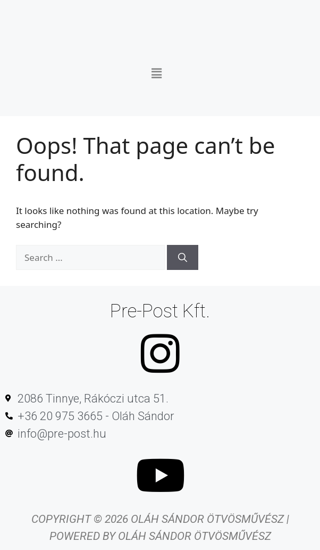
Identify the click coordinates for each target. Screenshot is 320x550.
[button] (156, 70)
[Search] (182, 257)
